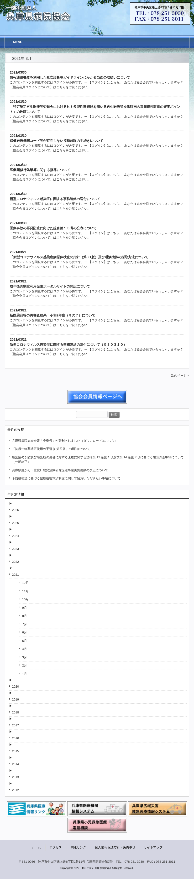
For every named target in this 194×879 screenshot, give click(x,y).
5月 (24, 641)
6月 (24, 632)
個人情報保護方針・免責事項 (115, 847)
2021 (15, 574)
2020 (15, 686)
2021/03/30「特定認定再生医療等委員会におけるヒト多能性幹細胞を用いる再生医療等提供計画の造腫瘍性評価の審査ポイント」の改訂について (95, 107)
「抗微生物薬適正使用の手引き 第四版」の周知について (51, 449)
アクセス (55, 847)
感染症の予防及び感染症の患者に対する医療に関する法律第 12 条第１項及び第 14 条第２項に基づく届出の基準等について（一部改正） (98, 459)
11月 (25, 591)
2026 (15, 510)
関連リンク (78, 847)
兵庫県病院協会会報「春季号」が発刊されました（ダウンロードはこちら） (64, 440)
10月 (25, 599)
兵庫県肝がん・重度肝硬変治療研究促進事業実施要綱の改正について (60, 470)
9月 (24, 607)
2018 (15, 712)
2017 (15, 725)
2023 (15, 549)
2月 (24, 665)
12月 (25, 583)
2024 (15, 536)
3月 (24, 657)
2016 (15, 738)
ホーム (36, 847)
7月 (24, 624)
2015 (15, 751)
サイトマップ (153, 847)
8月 (24, 616)
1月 (24, 674)
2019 (15, 699)
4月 (24, 649)
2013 (15, 777)
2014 (15, 764)
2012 (15, 790)
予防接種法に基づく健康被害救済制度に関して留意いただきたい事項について (66, 478)
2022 (15, 561)
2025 (15, 523)
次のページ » (180, 375)
